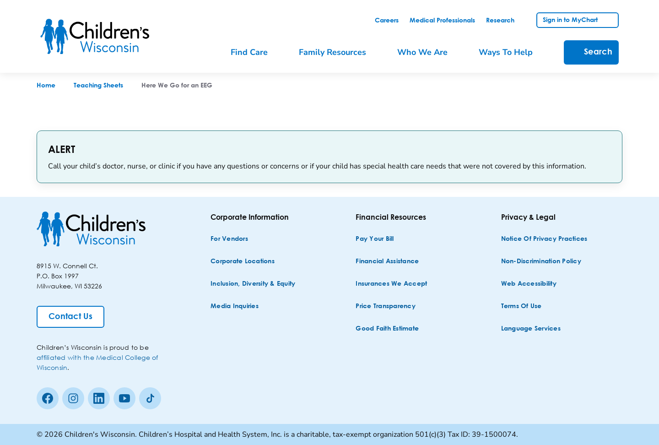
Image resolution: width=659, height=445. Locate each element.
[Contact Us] (70, 317)
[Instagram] (73, 398)
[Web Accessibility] (528, 284)
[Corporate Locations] (243, 261)
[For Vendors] (229, 239)
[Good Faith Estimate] (387, 329)
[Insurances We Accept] (391, 284)
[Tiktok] (150, 398)
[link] (387, 20)
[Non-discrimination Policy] (541, 261)
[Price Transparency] (386, 306)
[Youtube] (124, 398)
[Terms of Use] (521, 306)
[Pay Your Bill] (375, 239)
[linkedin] (99, 398)
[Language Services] (531, 329)
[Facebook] (48, 398)
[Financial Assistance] (387, 261)
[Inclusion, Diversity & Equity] (253, 284)
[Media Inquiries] (235, 306)
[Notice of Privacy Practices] (544, 239)
